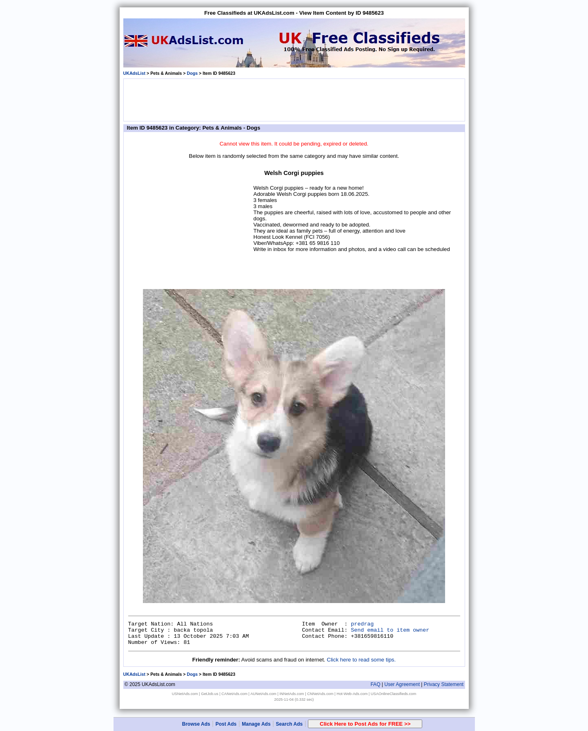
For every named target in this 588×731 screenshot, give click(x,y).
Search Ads (289, 724)
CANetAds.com (234, 694)
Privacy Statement (443, 684)
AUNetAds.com (263, 694)
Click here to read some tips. (361, 660)
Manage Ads (256, 724)
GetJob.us (209, 694)
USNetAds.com (185, 694)
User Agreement (402, 684)
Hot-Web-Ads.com (352, 694)
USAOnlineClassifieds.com (393, 694)
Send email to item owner (390, 630)
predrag (362, 624)
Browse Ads (196, 724)
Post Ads (226, 724)
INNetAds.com (292, 694)
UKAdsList (134, 73)
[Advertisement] (294, 99)
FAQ (375, 684)
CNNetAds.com (320, 694)
